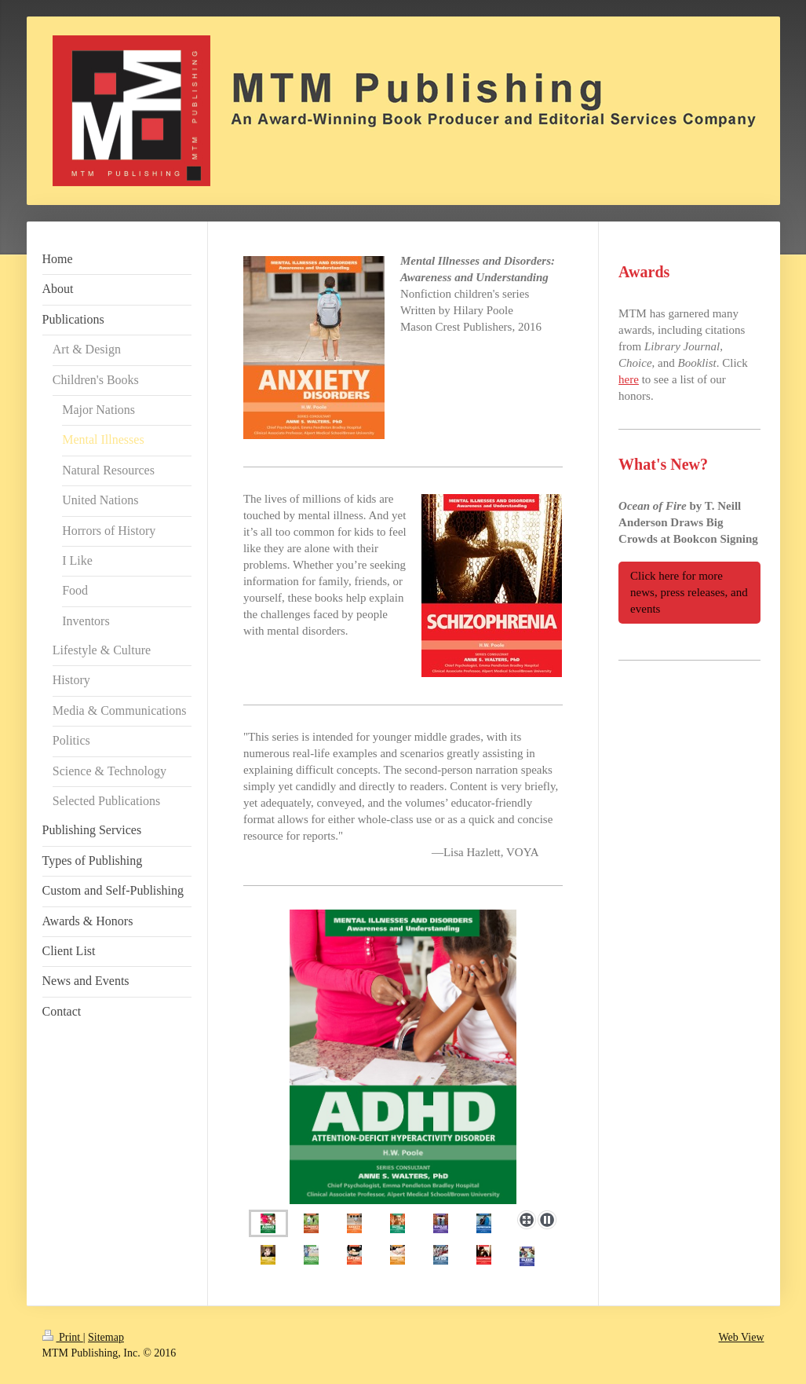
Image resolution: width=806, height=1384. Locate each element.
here (628, 379)
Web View (741, 1337)
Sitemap (106, 1337)
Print (62, 1337)
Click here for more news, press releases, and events (689, 592)
